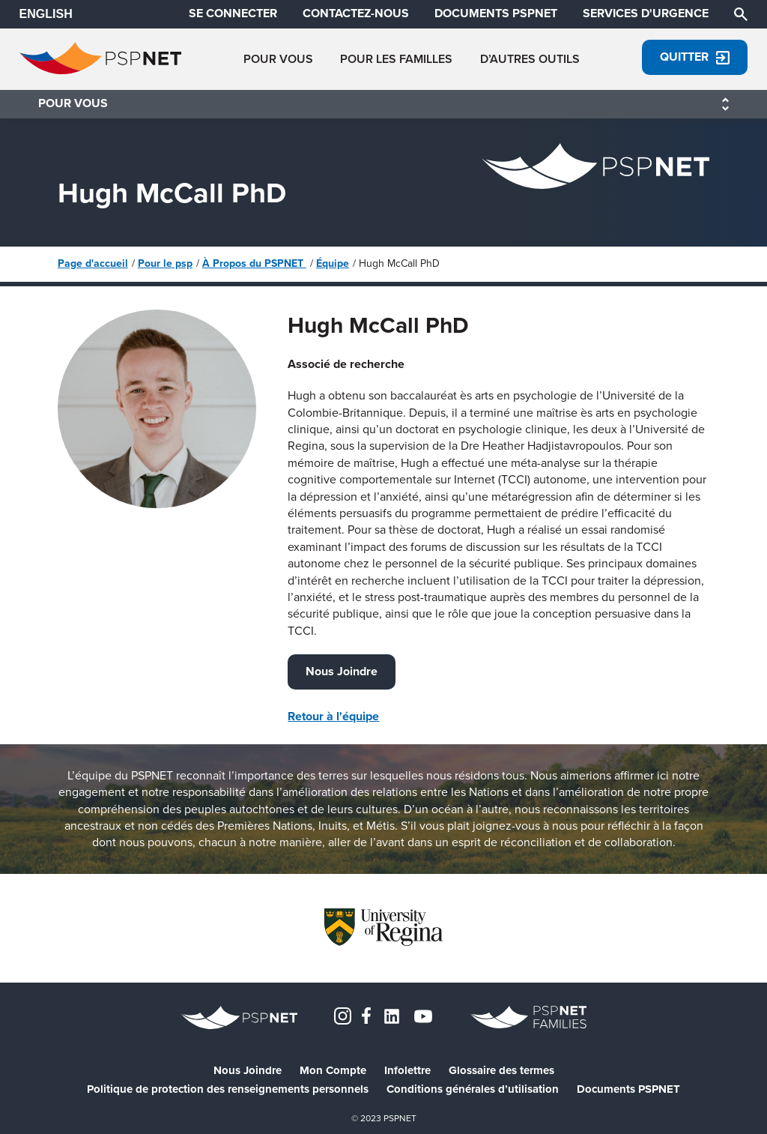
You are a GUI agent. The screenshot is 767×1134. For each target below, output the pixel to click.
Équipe (332, 263)
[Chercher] (741, 13)
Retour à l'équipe (333, 716)
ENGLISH (46, 13)
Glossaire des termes (501, 1070)
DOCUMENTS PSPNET (495, 13)
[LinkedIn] (391, 1014)
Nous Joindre (342, 671)
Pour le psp (165, 263)
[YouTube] (423, 1014)
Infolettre (407, 1070)
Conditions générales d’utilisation (472, 1089)
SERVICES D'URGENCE (646, 13)
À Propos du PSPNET (254, 263)
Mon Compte (333, 1070)
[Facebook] (366, 1014)
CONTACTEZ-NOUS (356, 13)
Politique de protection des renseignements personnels (228, 1089)
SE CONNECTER (233, 13)
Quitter (695, 56)
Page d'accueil (93, 263)
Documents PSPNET (628, 1089)
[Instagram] (342, 1014)
